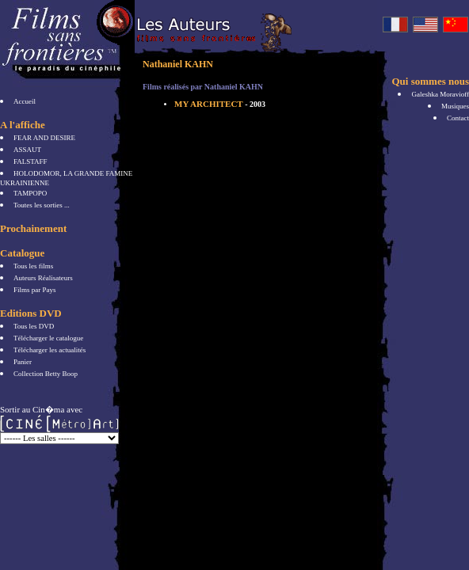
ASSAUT (27, 150)
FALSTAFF (30, 161)
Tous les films (33, 266)
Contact (458, 118)
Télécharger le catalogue (48, 338)
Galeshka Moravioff (440, 94)
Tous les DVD (33, 326)
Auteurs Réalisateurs (43, 278)
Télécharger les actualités (49, 350)
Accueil (24, 101)
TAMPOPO (30, 193)
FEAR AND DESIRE (44, 138)
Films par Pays (34, 290)
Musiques (455, 106)
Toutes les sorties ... (41, 205)
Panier (22, 362)
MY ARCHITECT (219, 103)
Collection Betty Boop (45, 374)
